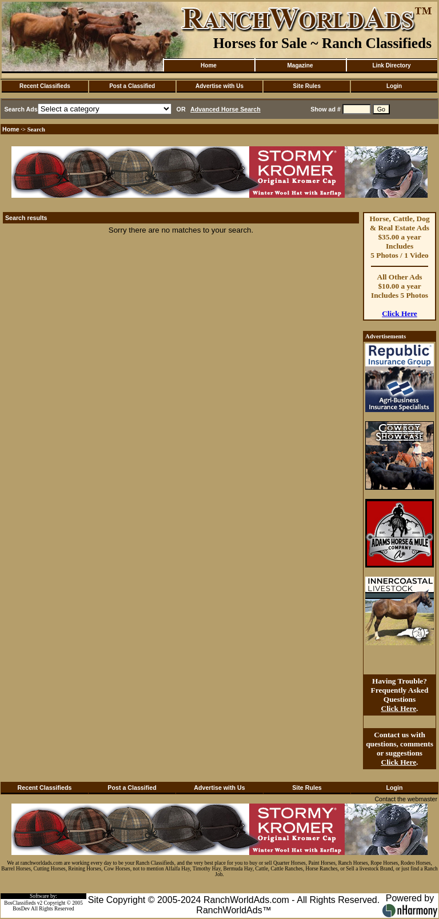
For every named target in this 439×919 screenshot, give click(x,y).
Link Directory (391, 65)
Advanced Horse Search (225, 109)
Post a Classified (132, 86)
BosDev (21, 909)
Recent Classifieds (44, 86)
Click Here (399, 313)
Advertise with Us (219, 86)
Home (209, 65)
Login (394, 86)
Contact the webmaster (405, 799)
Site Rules (307, 86)
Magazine (300, 65)
